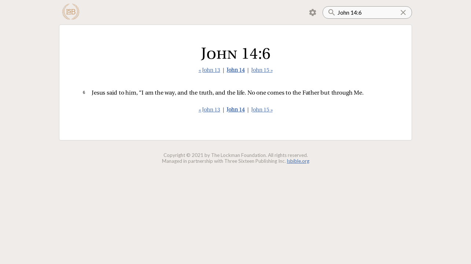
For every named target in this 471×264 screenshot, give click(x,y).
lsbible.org (298, 161)
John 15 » (262, 70)
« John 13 (209, 70)
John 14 (236, 70)
